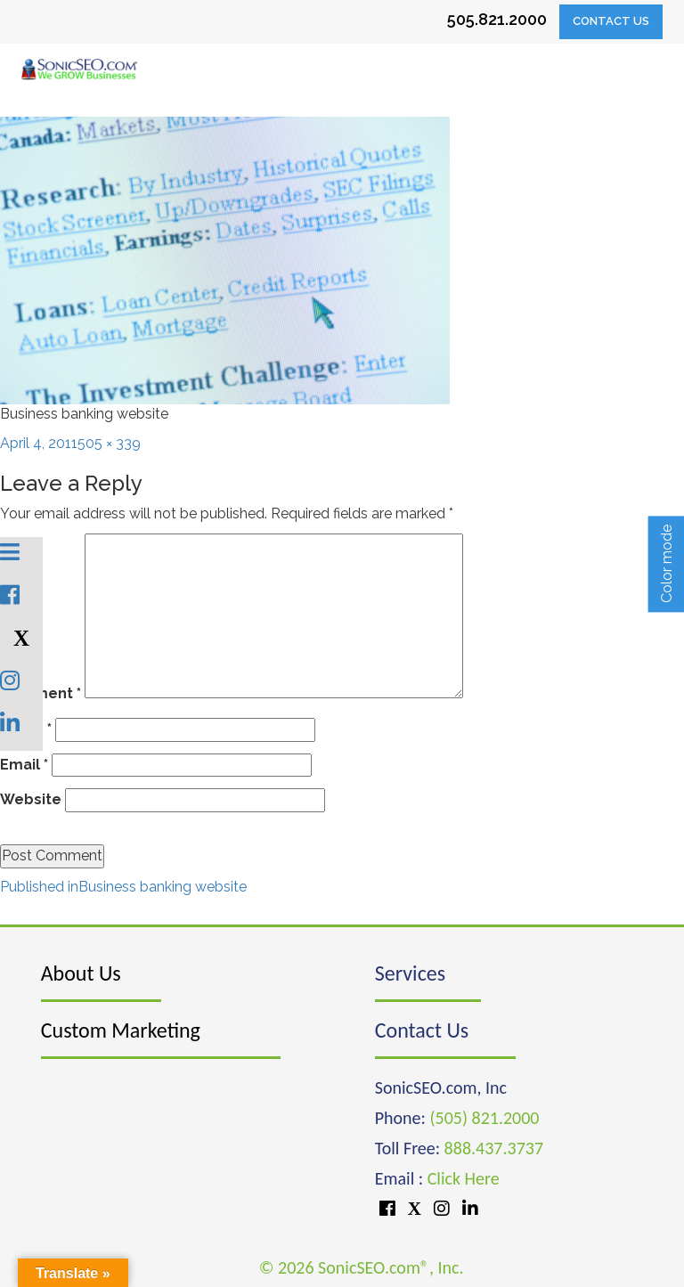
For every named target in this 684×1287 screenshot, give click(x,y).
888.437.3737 (493, 1148)
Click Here (464, 1178)
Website (30, 799)
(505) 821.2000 (484, 1117)
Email (24, 764)
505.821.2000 (497, 19)
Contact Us (611, 21)
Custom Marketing (120, 1030)
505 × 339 (109, 443)
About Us (81, 973)
